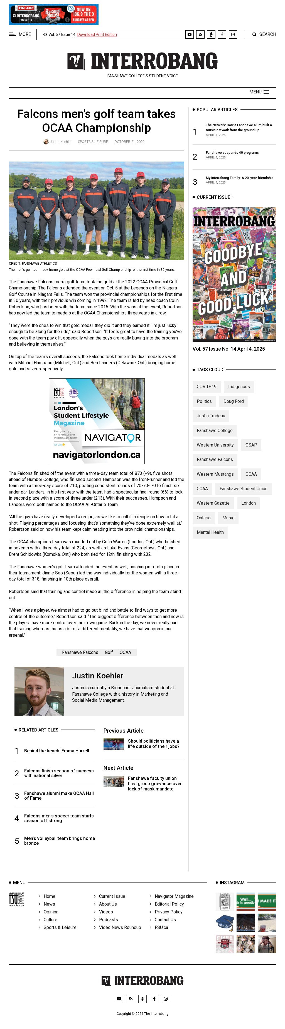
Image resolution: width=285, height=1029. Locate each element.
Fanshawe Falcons (80, 652)
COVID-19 (207, 391)
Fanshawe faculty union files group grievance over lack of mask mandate (155, 784)
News (47, 910)
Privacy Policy (166, 918)
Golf (109, 652)
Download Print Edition (97, 34)
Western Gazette (213, 507)
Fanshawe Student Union (243, 493)
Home (47, 902)
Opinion (48, 918)
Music (228, 522)
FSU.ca (159, 933)
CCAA (202, 493)
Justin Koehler (61, 142)
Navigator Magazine (172, 902)
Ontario (204, 522)
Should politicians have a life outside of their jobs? (154, 743)
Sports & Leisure (93, 142)
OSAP (251, 449)
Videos (103, 918)
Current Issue (109, 902)
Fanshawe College (215, 435)
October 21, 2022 (129, 142)
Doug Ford (233, 406)
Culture (48, 925)
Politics (204, 406)
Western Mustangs (215, 479)
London (248, 507)
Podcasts (106, 925)
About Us (105, 910)
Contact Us (163, 925)
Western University (215, 449)
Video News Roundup (117, 933)
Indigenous (239, 391)
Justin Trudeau (211, 420)
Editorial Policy (167, 910)
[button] (259, 92)
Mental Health (210, 537)
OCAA (125, 652)
